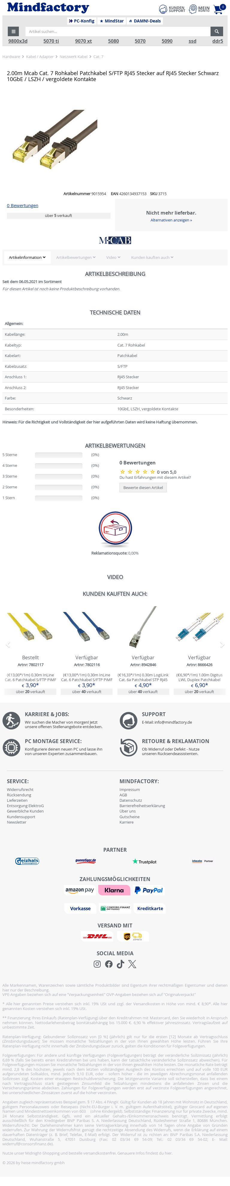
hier (168, 1153)
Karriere (126, 822)
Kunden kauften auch (150, 257)
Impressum (129, 789)
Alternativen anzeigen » (171, 220)
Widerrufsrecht (20, 789)
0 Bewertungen (22, 205)
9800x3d (18, 41)
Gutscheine (129, 816)
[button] (13, 31)
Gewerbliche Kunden (25, 811)
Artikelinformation (25, 257)
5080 (113, 41)
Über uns (127, 811)
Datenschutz (130, 800)
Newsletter (16, 822)
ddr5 (217, 41)
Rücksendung (19, 795)
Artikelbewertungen (74, 257)
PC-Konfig (82, 21)
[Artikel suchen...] (118, 31)
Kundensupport (21, 816)
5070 (140, 41)
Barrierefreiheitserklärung (142, 805)
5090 (167, 41)
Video (111, 257)
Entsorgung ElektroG (25, 805)
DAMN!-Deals (144, 21)
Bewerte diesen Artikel (143, 487)
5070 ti (51, 41)
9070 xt (83, 41)
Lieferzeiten (17, 800)
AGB (123, 795)
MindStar (111, 21)
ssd (192, 41)
